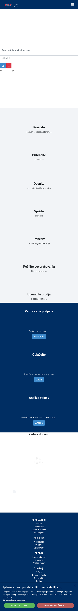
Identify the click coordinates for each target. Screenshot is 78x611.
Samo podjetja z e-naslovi (27, 71)
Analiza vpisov (39, 563)
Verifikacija (38, 336)
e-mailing (39, 560)
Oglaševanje (39, 548)
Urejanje (39, 545)
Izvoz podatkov (39, 557)
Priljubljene (39, 533)
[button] (39, 600)
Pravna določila (39, 575)
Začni (39, 379)
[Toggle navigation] (73, 4)
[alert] (39, 597)
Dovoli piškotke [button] (19, 605)
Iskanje (39, 524)
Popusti (6, 71)
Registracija (39, 527)
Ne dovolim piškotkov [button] (55, 605)
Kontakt (39, 581)
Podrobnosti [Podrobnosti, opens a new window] (8, 597)
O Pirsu (39, 572)
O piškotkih (39, 578)
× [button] (75, 586)
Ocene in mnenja (39, 530)
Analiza (39, 423)
